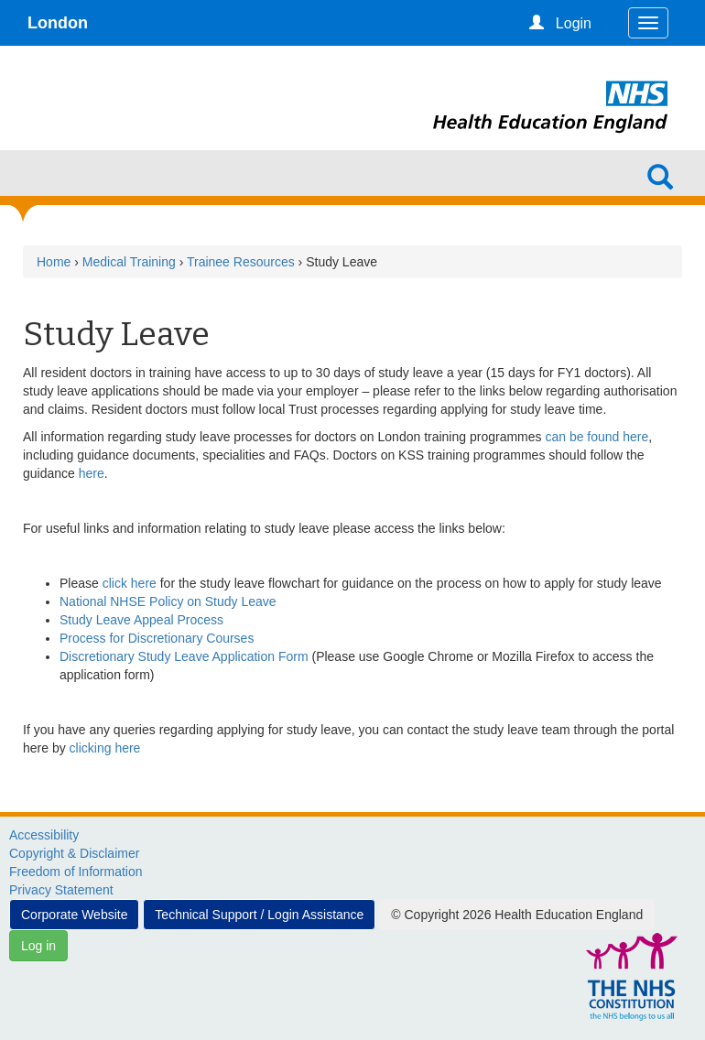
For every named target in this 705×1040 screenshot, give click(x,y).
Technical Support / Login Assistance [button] (259, 914)
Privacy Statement (61, 890)
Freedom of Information (76, 871)
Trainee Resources (241, 262)
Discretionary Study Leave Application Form (184, 656)
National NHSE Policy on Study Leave (168, 601)
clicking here (105, 748)
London (57, 23)
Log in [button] (38, 945)
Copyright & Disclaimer (74, 853)
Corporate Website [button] (74, 914)
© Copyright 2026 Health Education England (517, 914)
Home (53, 262)
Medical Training (129, 262)
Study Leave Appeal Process (141, 619)
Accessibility (44, 835)
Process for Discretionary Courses (157, 638)
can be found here (596, 436)
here (91, 473)
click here (130, 583)
